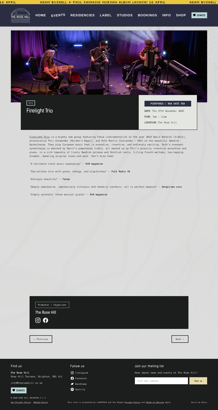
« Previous (41, 339)
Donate (199, 15)
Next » (180, 339)
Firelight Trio (40, 137)
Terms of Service (155, 402)
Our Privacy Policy (21, 402)
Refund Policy (41, 402)
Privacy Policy (132, 402)
